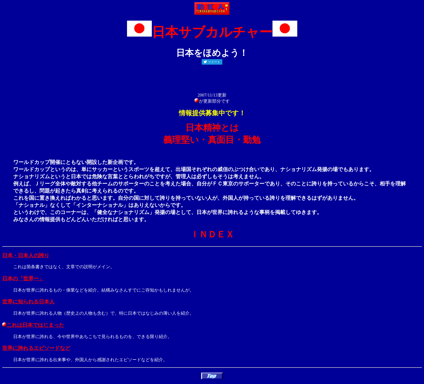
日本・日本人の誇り (25, 255)
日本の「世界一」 (23, 278)
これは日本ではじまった (33, 325)
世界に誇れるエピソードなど (36, 348)
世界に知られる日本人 (28, 302)
